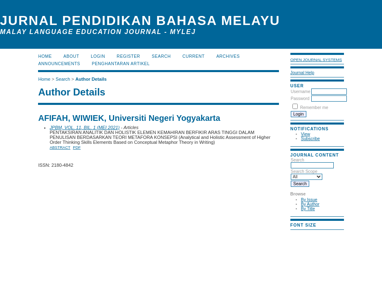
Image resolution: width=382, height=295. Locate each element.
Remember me (314, 107)
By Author (310, 204)
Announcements (59, 63)
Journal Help (302, 72)
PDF (77, 147)
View (305, 134)
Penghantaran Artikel (121, 63)
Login (98, 56)
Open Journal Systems (316, 59)
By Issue (309, 199)
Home (45, 56)
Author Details (90, 79)
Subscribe (310, 138)
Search (312, 163)
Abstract (59, 147)
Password (300, 98)
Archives (228, 56)
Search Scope (306, 174)
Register (128, 56)
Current (193, 56)
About (71, 56)
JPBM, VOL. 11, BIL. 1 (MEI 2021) (84, 127)
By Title (308, 208)
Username (300, 91)
